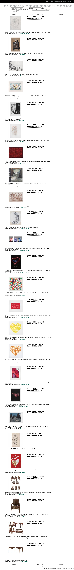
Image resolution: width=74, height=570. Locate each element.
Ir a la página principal (49, 1)
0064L (35, 17)
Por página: (13, 11)
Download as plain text (38, 566)
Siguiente (61, 14)
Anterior (14, 14)
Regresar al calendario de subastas (65, 1)
